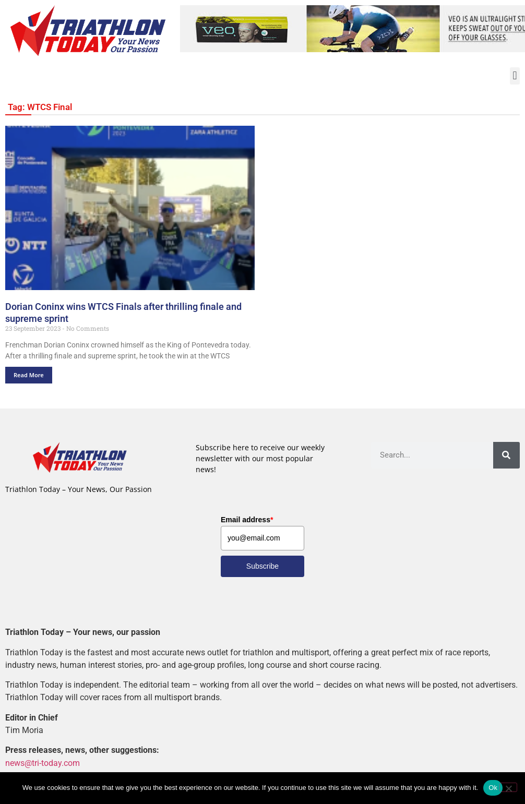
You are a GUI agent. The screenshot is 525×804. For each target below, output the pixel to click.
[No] (508, 787)
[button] (515, 76)
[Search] (506, 455)
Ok (492, 787)
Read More (29, 375)
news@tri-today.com (42, 763)
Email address (247, 520)
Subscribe (262, 566)
